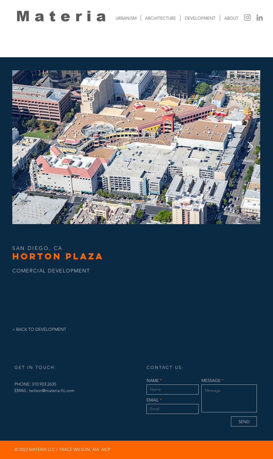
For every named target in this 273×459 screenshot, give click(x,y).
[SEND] (244, 421)
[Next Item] (250, 147)
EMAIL (153, 400)
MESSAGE (211, 380)
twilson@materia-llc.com (51, 390)
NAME (153, 380)
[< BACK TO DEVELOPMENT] (46, 329)
